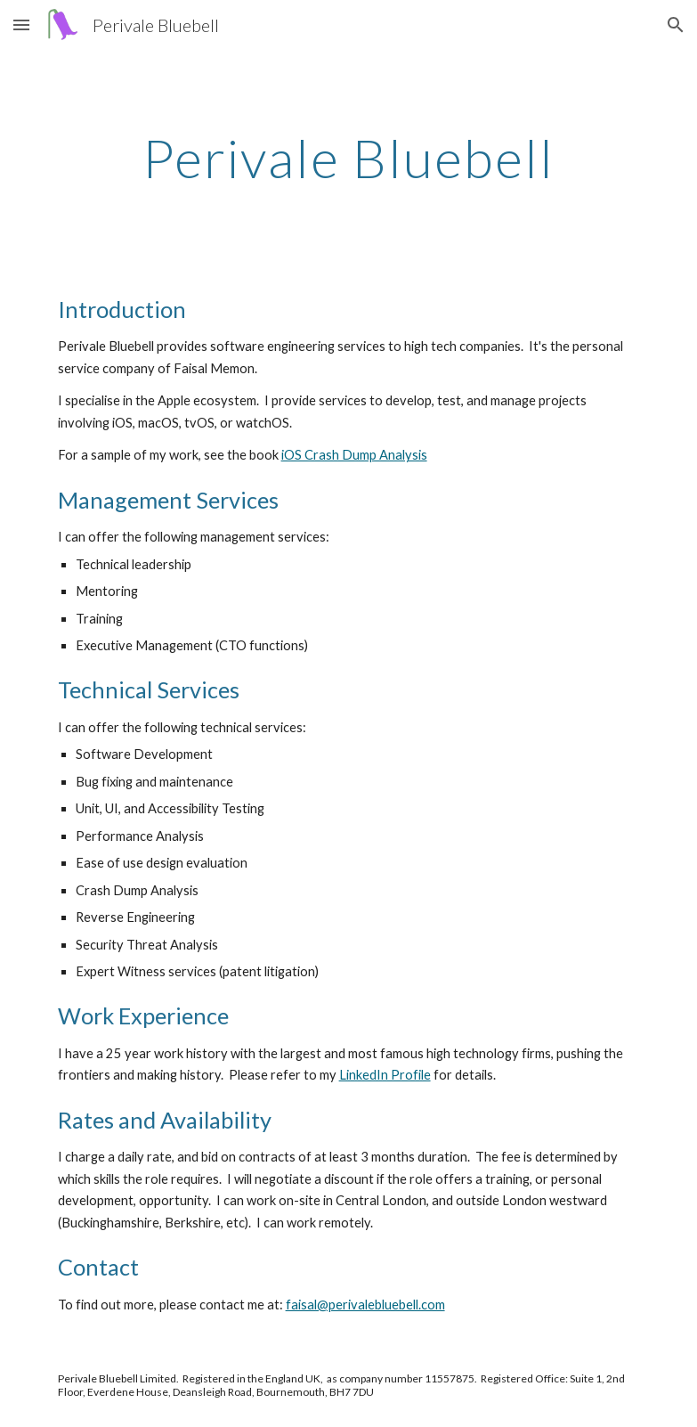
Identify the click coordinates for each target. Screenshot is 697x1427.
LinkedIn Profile (385, 1074)
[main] (349, 157)
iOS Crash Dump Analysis (354, 454)
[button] (21, 24)
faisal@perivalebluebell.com (365, 1304)
